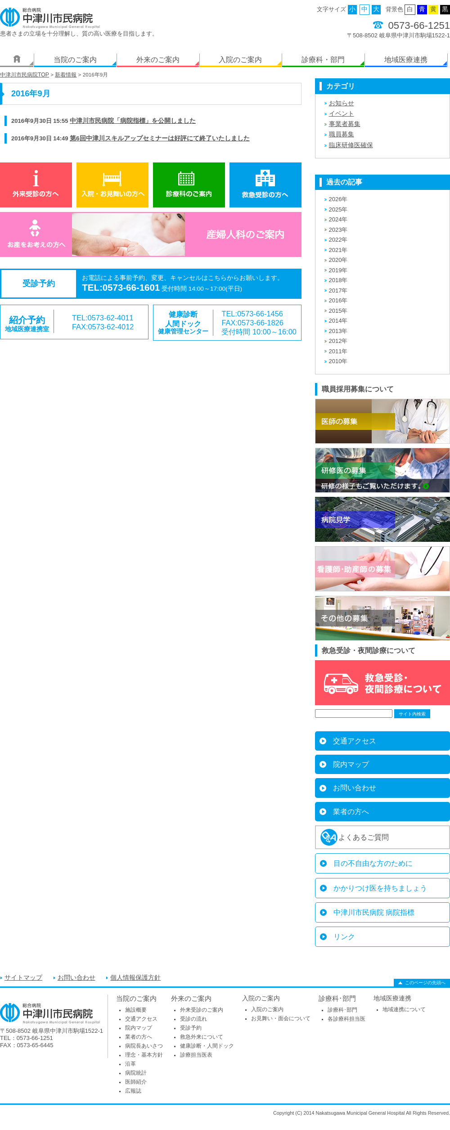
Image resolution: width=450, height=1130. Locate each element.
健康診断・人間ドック (207, 1046)
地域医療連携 (406, 59)
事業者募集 (344, 124)
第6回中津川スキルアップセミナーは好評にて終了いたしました (160, 138)
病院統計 (136, 1073)
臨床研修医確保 (351, 145)
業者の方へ (351, 811)
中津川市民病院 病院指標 (373, 912)
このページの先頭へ (425, 982)
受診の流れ (193, 1019)
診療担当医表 (196, 1055)
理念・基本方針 (144, 1055)
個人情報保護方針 (135, 977)
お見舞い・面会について (280, 1018)
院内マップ (351, 764)
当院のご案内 (75, 59)
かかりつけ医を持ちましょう (380, 888)
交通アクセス (354, 741)
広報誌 (133, 1091)
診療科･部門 (337, 998)
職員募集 (341, 134)
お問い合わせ (354, 788)
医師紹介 (136, 1082)
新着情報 (65, 75)
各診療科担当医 (346, 1019)
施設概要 (136, 1010)
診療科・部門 (323, 59)
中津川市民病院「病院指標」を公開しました (133, 120)
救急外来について (201, 1037)
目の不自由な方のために (373, 863)
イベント (341, 113)
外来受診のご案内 (201, 1010)
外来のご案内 (158, 59)
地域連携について (404, 1009)
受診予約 (191, 1028)
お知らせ (341, 103)
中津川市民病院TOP (24, 75)
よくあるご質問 (363, 837)
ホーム (16, 60)
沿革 (130, 1064)
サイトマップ (23, 977)
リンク (344, 937)
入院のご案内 (240, 59)
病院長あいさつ (144, 1046)
